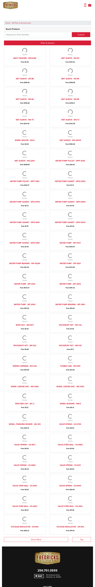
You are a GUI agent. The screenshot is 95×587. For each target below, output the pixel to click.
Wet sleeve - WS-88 (25, 78)
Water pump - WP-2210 (24, 284)
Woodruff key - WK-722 (70, 325)
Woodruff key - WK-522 (24, 345)
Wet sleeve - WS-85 (70, 78)
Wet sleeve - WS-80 (70, 99)
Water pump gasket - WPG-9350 (70, 181)
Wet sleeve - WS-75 (25, 119)
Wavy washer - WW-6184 (24, 58)
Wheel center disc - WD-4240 (25, 386)
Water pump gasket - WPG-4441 (25, 222)
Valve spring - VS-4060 (70, 485)
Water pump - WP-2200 (70, 284)
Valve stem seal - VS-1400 (70, 506)
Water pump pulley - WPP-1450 (24, 181)
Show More (36, 539)
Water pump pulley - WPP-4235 (70, 160)
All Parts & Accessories (21, 23)
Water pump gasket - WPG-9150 (25, 201)
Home (7, 23)
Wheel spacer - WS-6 (25, 140)
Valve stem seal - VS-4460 (70, 444)
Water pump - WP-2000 (25, 304)
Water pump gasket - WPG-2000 (70, 222)
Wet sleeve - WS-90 (70, 58)
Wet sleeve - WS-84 (25, 99)
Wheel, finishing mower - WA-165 (25, 424)
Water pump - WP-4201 (70, 263)
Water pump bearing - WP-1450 (70, 304)
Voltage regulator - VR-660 (25, 526)
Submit (81, 34)
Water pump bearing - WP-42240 (24, 263)
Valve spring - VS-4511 (24, 444)
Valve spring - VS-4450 (25, 465)
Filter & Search (47, 42)
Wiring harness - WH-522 (25, 366)
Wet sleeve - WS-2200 (25, 160)
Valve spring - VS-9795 (70, 424)
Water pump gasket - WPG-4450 (70, 201)
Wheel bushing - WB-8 (70, 403)
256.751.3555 (47, 570)
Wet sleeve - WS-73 (70, 119)
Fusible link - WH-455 (70, 366)
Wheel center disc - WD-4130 (70, 386)
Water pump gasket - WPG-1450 (25, 243)
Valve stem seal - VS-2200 (24, 506)
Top (81, 539)
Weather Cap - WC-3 (24, 403)
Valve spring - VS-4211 (70, 465)
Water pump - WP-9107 (70, 243)
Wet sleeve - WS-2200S (70, 140)
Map (39, 576)
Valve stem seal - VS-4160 (24, 485)
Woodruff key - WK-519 (70, 345)
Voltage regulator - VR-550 (70, 526)
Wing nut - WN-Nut (25, 325)
